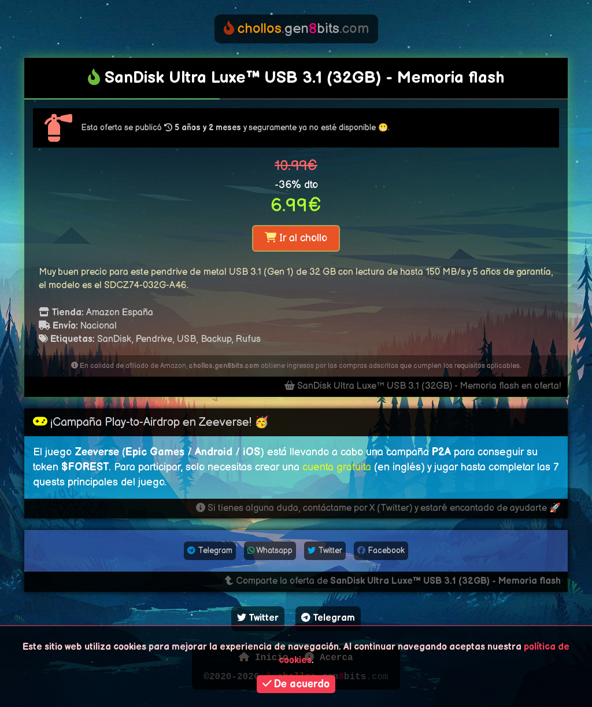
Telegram (209, 550)
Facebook (381, 550)
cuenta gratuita (336, 467)
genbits (296, 28)
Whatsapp (270, 550)
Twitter (325, 550)
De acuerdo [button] (296, 684)
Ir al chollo (296, 238)
